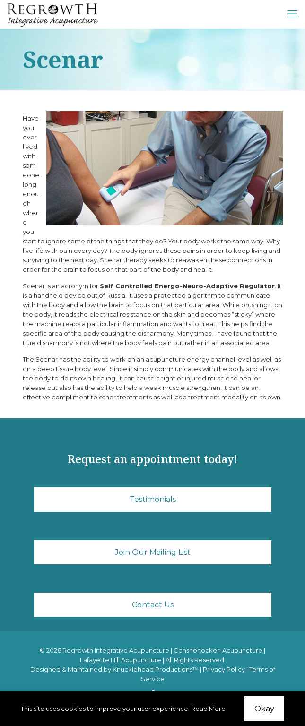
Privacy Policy (224, 669)
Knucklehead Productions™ (156, 669)
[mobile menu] (292, 14)
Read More (208, 708)
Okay (264, 708)
